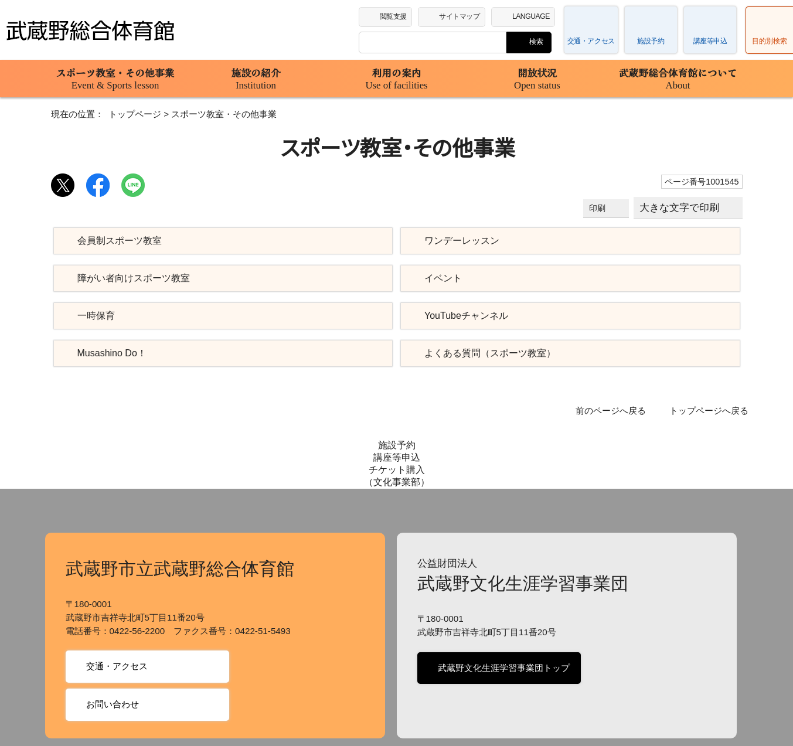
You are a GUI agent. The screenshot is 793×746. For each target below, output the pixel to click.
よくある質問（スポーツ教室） (481, 353)
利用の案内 (396, 78)
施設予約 (650, 41)
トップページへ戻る (711, 410)
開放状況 (537, 78)
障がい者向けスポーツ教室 (131, 278)
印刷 (599, 208)
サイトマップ (462, 16)
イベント (440, 278)
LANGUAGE (533, 16)
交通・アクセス (591, 41)
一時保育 (96, 316)
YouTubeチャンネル (464, 316)
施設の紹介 (256, 78)
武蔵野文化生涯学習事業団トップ (502, 608)
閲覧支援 (393, 16)
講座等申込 (710, 41)
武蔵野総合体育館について (678, 78)
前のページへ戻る (619, 410)
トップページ (126, 114)
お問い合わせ (111, 644)
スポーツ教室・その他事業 (115, 78)
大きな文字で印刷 (680, 207)
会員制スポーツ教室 (118, 241)
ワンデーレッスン (457, 241)
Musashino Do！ (109, 353)
